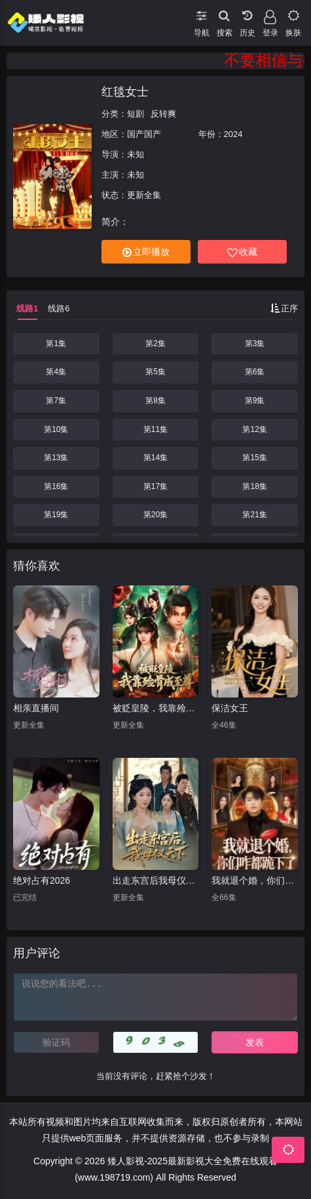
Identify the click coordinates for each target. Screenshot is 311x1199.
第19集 (56, 514)
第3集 (255, 343)
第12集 (254, 429)
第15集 (254, 457)
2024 (233, 134)
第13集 (56, 457)
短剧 (135, 114)
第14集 (155, 457)
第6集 (255, 371)
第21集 (254, 514)
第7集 (56, 400)
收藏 (242, 252)
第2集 (155, 343)
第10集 (56, 429)
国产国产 (144, 134)
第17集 (155, 486)
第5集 (155, 371)
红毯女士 (125, 91)
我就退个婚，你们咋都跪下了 (254, 880)
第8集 (155, 400)
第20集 (155, 514)
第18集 (254, 486)
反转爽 (163, 114)
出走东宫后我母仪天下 (156, 880)
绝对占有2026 (41, 880)
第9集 (255, 400)
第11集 (155, 429)
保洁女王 (229, 708)
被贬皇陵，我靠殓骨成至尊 (156, 708)
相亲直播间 (36, 708)
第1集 (56, 343)
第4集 (56, 371)
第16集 (56, 486)
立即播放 (146, 252)
